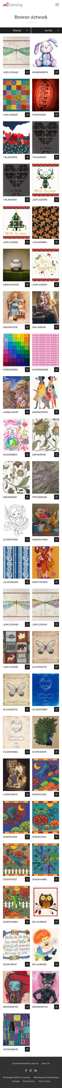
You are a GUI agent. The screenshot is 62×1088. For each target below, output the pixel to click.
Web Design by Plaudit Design (46, 1077)
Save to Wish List (27, 72)
